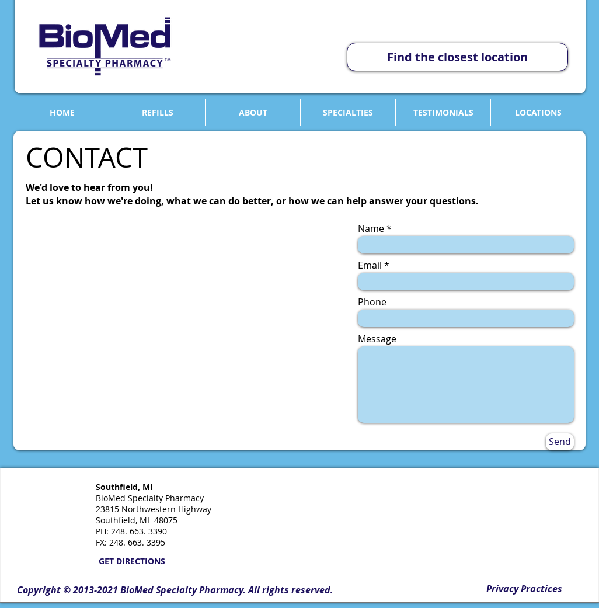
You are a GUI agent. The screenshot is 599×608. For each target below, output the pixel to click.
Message (377, 338)
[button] (174, 590)
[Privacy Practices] (524, 589)
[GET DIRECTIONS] (131, 561)
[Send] (560, 441)
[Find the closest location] (457, 57)
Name (371, 228)
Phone (372, 302)
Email (370, 265)
